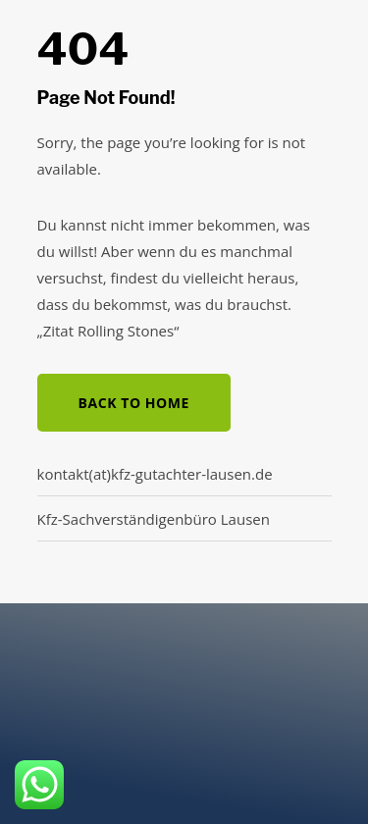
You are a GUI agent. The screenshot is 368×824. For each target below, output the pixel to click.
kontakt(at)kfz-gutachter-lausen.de (155, 474)
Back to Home (134, 402)
